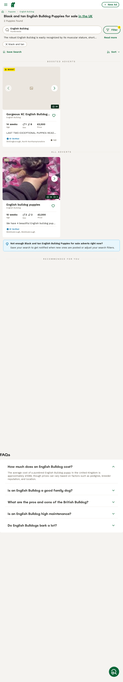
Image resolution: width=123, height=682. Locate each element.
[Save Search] (114, 672)
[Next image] (54, 88)
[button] (31, 88)
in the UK (85, 16)
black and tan (14, 44)
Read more (110, 37)
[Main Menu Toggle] (6, 4)
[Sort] (113, 52)
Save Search (12, 51)
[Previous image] (8, 88)
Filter (113, 28)
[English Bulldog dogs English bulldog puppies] (31, 178)
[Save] (53, 115)
